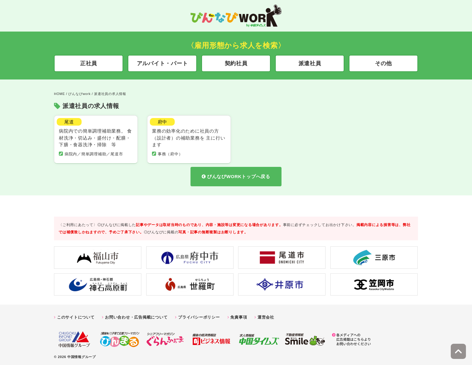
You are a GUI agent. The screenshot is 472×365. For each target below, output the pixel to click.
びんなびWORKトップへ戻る (238, 175)
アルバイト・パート (162, 63)
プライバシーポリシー (199, 316)
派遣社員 (309, 63)
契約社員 (236, 63)
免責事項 (238, 316)
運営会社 (266, 316)
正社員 (88, 63)
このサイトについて (76, 316)
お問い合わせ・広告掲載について (136, 316)
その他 (383, 63)
